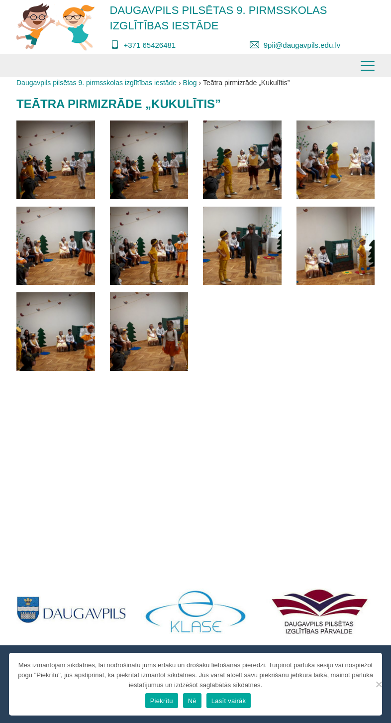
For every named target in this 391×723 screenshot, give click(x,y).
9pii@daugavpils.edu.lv (302, 45)
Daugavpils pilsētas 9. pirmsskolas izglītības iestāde (218, 18)
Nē (192, 701)
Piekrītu (161, 701)
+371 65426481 (150, 45)
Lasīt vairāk (228, 701)
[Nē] (379, 684)
